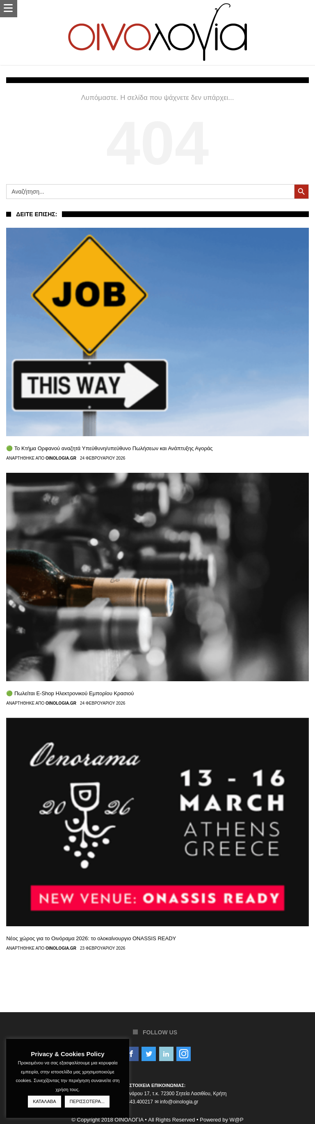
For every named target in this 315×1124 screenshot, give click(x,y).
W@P (237, 1120)
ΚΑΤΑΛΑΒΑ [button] (44, 1101)
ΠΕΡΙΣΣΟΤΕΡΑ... (87, 1101)
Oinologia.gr (61, 458)
